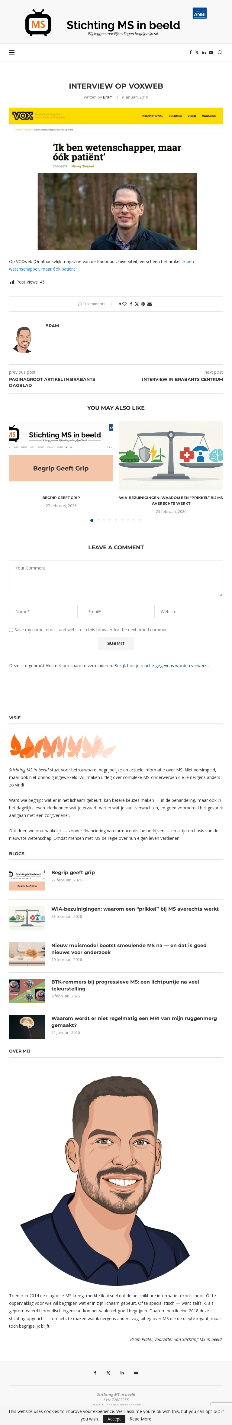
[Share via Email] (149, 304)
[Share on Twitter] (137, 304)
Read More (140, 1419)
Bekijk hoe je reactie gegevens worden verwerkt (161, 665)
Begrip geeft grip (61, 497)
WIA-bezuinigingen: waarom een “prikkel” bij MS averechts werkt (135, 909)
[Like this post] (124, 304)
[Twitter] (197, 52)
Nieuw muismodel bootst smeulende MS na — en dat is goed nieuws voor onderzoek (129, 949)
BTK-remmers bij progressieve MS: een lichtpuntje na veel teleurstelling (125, 985)
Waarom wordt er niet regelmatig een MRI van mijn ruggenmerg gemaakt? (134, 1021)
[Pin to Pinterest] (143, 304)
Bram (108, 97)
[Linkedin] (204, 52)
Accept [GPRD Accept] (114, 1419)
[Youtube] (211, 52)
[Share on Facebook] (131, 304)
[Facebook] (190, 52)
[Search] (220, 52)
